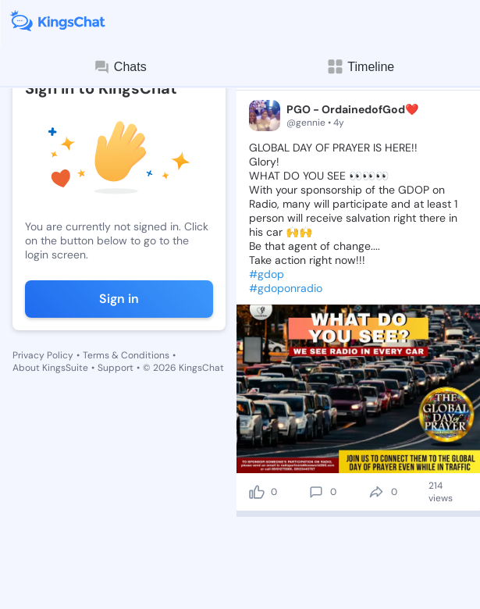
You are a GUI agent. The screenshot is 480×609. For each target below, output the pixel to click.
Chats (120, 67)
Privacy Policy (42, 355)
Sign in (119, 298)
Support (115, 367)
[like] (257, 492)
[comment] (316, 492)
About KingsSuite (50, 367)
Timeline (359, 67)
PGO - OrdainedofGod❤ (352, 109)
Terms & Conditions (126, 355)
